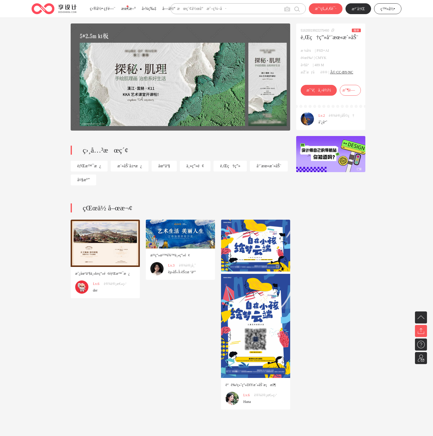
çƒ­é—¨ (109, 8)
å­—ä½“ (168, 8)
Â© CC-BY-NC (341, 72)
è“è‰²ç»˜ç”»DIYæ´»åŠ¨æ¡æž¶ (251, 385)
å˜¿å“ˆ (322, 122)
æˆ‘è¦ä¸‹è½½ (318, 90)
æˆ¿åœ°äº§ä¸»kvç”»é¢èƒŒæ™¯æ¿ (102, 273)
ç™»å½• (387, 9)
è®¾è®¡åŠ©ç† (341, 115)
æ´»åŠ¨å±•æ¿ (129, 166)
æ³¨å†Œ (358, 9)
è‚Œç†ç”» (230, 166)
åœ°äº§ (164, 166)
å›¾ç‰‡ (149, 8)
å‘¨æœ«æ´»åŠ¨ (268, 166)
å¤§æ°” (83, 180)
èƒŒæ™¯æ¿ (89, 166)
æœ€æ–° (128, 8)
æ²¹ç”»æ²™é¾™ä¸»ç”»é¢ (170, 255)
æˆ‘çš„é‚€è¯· (325, 8)
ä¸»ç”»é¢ (195, 166)
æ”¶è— (350, 90)
